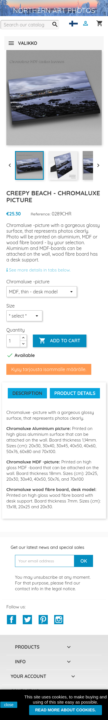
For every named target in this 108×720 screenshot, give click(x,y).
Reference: (41, 214)
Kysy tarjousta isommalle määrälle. (48, 369)
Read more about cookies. (65, 710)
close (9, 704)
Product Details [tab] (75, 393)
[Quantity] (13, 341)
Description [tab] (27, 393)
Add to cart (59, 341)
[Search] (30, 24)
